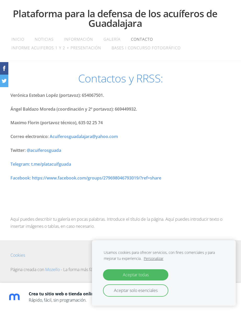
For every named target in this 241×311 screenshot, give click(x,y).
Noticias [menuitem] (44, 39)
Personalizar (153, 258)
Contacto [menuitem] (142, 39)
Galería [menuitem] (112, 39)
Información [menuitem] (78, 39)
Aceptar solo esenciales (136, 290)
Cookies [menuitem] (17, 255)
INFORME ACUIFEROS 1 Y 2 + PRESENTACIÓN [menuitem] (56, 47)
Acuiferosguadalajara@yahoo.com (84, 136)
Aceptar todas (136, 275)
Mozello (52, 269)
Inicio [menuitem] (18, 39)
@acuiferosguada (44, 150)
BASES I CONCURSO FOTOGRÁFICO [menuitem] (146, 47)
